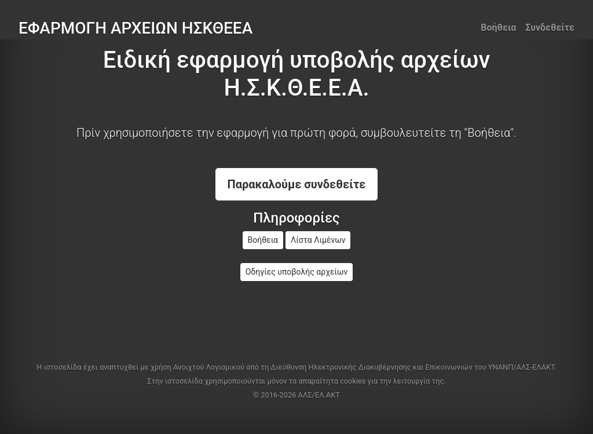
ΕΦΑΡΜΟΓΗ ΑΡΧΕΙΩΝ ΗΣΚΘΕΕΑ (135, 28)
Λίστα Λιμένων (318, 240)
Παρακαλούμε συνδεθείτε (297, 184)
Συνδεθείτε (549, 27)
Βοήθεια (498, 27)
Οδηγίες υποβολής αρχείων (297, 271)
